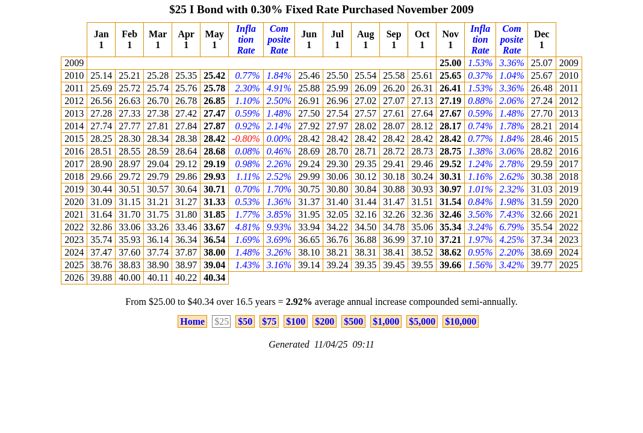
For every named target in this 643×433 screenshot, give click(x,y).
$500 (353, 321)
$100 (295, 321)
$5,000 (422, 321)
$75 (269, 321)
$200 (324, 321)
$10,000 (460, 321)
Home (192, 321)
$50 (245, 321)
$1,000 (386, 321)
